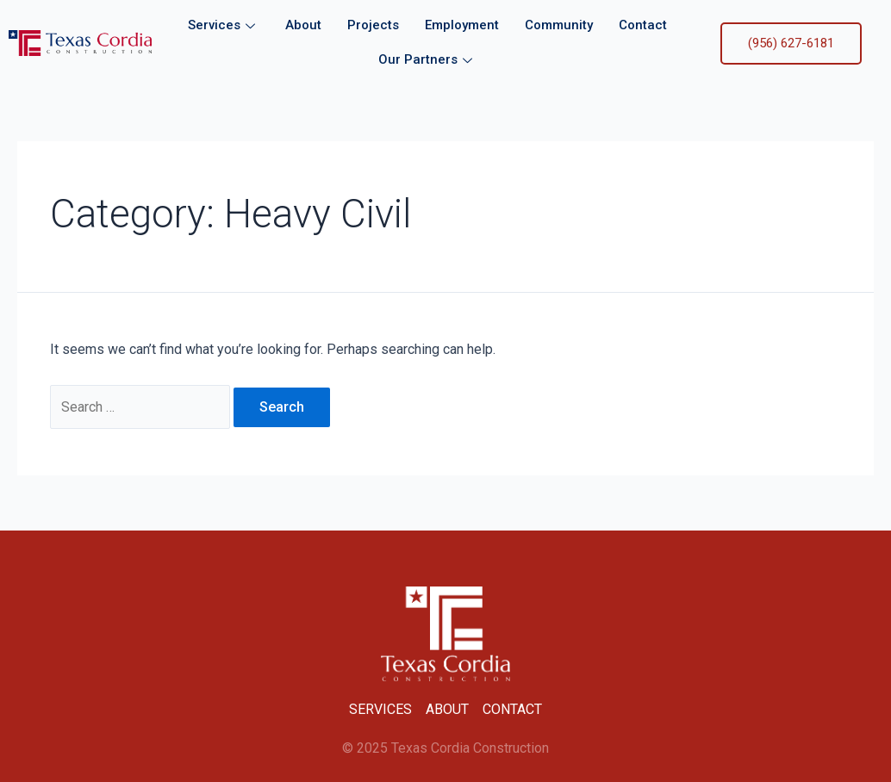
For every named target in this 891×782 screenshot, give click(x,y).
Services (223, 25)
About (303, 25)
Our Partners (427, 59)
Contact (643, 25)
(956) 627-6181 (791, 43)
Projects (373, 25)
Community (559, 25)
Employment (462, 25)
